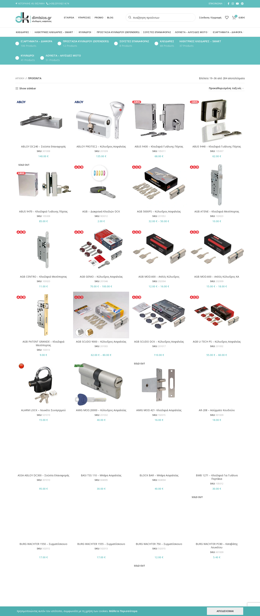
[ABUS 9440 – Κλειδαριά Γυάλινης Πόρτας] (217, 119)
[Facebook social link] (228, 3)
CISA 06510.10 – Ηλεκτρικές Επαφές (217, 559)
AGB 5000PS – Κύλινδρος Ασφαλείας (159, 211)
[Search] (161, 17)
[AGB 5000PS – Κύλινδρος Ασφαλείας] (159, 185)
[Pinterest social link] (242, 3)
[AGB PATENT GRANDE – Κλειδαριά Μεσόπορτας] (43, 315)
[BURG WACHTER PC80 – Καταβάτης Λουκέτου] (217, 456)
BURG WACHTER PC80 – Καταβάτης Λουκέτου (217, 463)
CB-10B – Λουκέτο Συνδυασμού (43, 559)
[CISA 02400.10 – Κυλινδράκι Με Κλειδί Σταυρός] (159, 532)
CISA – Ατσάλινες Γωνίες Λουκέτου (101, 559)
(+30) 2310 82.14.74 (59, 3)
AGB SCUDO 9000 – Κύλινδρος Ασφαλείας (101, 341)
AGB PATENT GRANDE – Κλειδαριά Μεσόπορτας (43, 343)
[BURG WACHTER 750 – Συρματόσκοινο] (159, 456)
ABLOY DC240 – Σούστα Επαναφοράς (43, 146)
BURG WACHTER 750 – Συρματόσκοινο (159, 461)
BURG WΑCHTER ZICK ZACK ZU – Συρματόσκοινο (217, 492)
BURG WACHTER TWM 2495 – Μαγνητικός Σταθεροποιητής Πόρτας (159, 489)
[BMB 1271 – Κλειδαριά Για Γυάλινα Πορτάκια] (217, 428)
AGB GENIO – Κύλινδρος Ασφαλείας (101, 276)
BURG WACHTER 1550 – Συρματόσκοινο (43, 461)
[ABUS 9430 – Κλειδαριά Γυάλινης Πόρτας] (159, 119)
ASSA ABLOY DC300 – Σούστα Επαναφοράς (43, 432)
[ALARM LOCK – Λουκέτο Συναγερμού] (43, 383)
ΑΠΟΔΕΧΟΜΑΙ (225, 611)
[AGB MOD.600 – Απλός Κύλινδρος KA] (217, 250)
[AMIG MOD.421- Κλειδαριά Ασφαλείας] (159, 383)
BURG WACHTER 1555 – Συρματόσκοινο (101, 461)
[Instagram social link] (233, 3)
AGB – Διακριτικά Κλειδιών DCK (101, 211)
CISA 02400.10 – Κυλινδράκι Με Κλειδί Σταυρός (159, 561)
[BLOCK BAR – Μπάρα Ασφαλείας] (159, 427)
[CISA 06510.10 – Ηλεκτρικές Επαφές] (217, 532)
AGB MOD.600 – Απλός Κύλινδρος (158, 276)
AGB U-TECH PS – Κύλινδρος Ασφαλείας (217, 341)
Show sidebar (27, 88)
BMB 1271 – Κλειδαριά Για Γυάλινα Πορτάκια (217, 437)
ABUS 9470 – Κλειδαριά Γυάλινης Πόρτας (43, 211)
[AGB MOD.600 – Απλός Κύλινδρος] (159, 250)
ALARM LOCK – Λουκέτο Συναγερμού (43, 410)
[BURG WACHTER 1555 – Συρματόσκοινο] (101, 456)
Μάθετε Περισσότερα (123, 611)
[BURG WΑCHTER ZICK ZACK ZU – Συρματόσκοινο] (217, 483)
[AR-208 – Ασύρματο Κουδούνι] (217, 362)
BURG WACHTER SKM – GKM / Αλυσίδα (43, 487)
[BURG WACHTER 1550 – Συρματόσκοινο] (43, 456)
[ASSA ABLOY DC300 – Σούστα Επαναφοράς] (43, 427)
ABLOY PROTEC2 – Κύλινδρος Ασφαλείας (101, 146)
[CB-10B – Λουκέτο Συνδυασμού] (43, 532)
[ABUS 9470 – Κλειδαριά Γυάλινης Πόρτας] (43, 185)
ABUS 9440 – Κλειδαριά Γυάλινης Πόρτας (216, 146)
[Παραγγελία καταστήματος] (227, 88)
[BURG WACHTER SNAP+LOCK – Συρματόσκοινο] (101, 483)
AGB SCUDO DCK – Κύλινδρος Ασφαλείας (159, 341)
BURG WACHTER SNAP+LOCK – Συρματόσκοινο (101, 492)
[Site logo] (33, 17)
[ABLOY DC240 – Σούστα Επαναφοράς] (43, 119)
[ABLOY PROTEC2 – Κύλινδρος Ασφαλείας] (101, 119)
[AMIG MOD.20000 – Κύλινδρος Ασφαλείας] (101, 383)
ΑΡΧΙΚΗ (19, 78)
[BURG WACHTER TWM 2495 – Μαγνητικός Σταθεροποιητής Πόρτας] (159, 482)
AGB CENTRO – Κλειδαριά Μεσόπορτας (43, 276)
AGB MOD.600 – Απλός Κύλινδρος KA (216, 276)
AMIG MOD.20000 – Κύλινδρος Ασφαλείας (101, 410)
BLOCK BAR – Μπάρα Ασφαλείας (159, 432)
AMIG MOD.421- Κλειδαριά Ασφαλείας (158, 410)
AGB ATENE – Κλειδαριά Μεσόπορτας (216, 211)
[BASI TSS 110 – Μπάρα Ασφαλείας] (101, 427)
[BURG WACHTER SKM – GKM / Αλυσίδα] (43, 482)
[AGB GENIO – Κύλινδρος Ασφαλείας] (101, 250)
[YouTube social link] (237, 3)
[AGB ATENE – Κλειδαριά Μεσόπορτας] (217, 185)
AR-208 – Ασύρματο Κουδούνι (217, 367)
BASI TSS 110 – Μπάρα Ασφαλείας (101, 432)
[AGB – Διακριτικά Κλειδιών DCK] (101, 185)
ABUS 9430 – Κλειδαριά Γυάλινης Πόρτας (159, 146)
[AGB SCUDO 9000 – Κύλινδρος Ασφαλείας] (101, 315)
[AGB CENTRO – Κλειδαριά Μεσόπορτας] (43, 250)
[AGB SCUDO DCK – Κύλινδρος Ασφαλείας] (159, 315)
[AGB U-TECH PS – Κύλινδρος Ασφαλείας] (217, 315)
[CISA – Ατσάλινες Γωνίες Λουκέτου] (101, 532)
